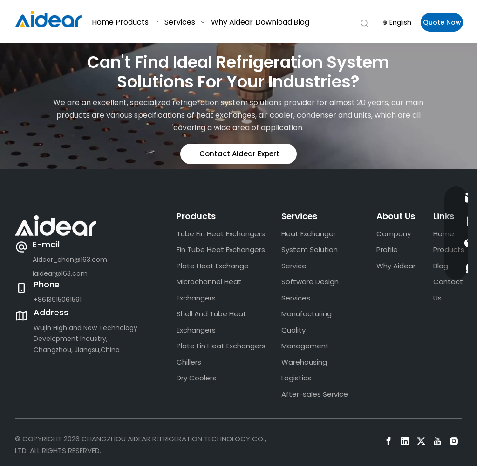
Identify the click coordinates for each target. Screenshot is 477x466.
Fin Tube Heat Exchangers (221, 249)
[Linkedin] (405, 441)
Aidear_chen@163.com (70, 259)
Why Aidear (396, 266)
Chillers (189, 362)
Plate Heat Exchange (213, 266)
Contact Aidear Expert (233, 154)
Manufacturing (306, 314)
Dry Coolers (196, 378)
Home (443, 234)
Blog (440, 266)
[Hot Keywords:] (364, 23)
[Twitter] (421, 441)
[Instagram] (454, 441)
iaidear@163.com (60, 273)
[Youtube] (437, 441)
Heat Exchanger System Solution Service (309, 250)
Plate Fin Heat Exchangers (221, 346)
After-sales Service (314, 394)
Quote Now (442, 22)
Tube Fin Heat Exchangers (221, 234)
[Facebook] (388, 441)
